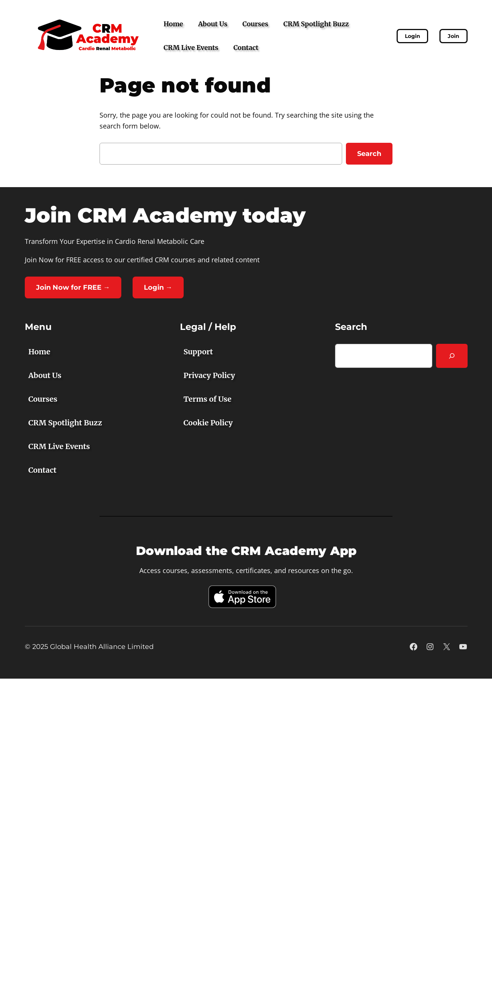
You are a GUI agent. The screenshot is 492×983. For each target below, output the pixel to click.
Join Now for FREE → (73, 287)
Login (412, 36)
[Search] (452, 356)
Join (453, 36)
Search (369, 154)
